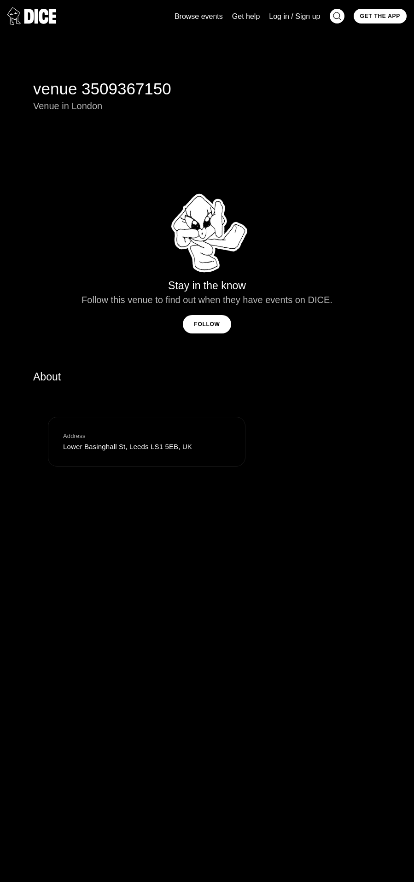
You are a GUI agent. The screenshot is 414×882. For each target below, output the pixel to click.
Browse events (199, 16)
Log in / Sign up (294, 16)
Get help (246, 16)
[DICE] (31, 16)
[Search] (337, 16)
